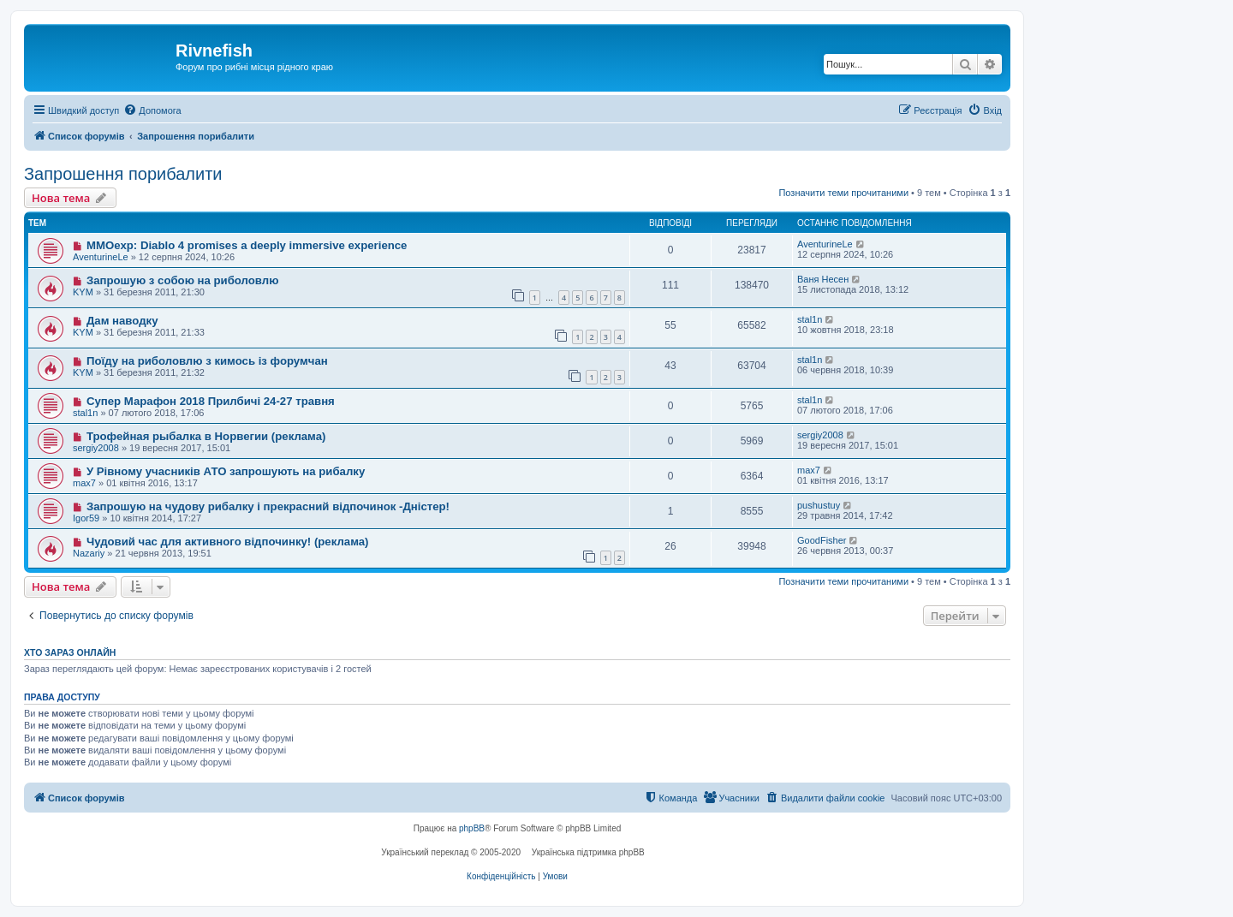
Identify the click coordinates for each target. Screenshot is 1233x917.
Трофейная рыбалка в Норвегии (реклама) (206, 436)
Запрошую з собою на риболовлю (182, 280)
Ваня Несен (823, 279)
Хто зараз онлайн (70, 652)
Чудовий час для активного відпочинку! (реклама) (227, 541)
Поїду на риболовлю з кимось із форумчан (207, 360)
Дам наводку (122, 320)
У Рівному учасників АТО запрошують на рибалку (225, 471)
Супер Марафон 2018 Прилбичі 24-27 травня (210, 401)
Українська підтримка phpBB (588, 852)
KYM (83, 292)
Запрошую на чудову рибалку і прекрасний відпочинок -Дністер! (268, 506)
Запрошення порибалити (123, 173)
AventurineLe (100, 257)
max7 (84, 483)
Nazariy (88, 553)
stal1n (809, 319)
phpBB (472, 828)
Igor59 (86, 518)
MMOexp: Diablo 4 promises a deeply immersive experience (247, 245)
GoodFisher (821, 540)
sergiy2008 (96, 448)
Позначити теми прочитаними (843, 193)
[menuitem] (152, 110)
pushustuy (818, 505)
